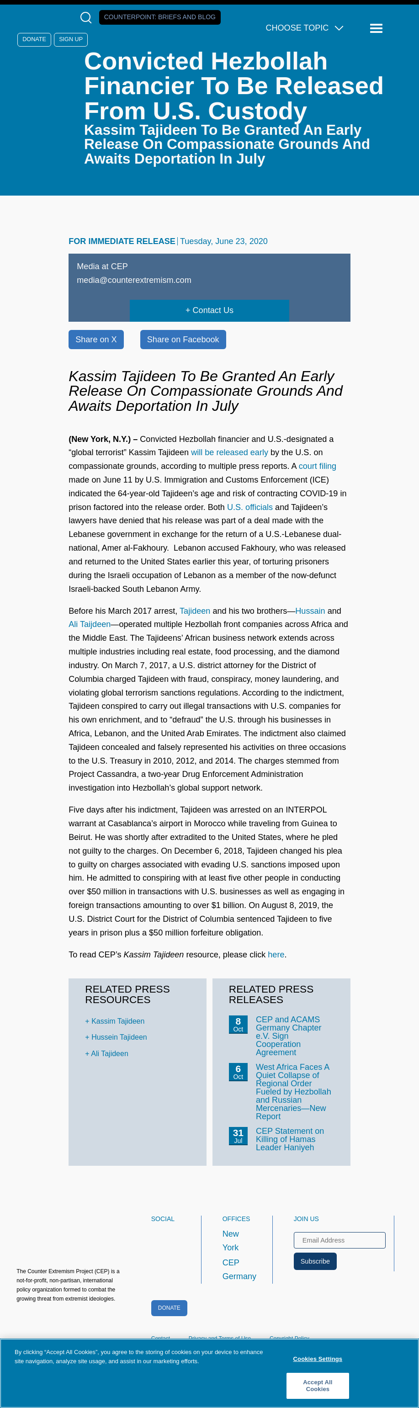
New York (231, 1240)
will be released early (229, 452)
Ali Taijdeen (90, 624)
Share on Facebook (183, 339)
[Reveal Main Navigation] (377, 28)
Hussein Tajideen (119, 1037)
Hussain (310, 611)
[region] (209, 1373)
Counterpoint (160, 17)
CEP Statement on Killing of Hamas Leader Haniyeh (290, 1139)
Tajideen (195, 611)
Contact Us (213, 310)
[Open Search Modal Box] (88, 17)
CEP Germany (239, 1269)
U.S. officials (250, 507)
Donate (34, 39)
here (276, 954)
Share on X (96, 339)
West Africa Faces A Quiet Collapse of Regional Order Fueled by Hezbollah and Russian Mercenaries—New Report (293, 1092)
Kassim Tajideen (117, 1021)
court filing (317, 466)
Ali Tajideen (109, 1053)
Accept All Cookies (317, 1386)
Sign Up (71, 39)
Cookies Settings (318, 1358)
